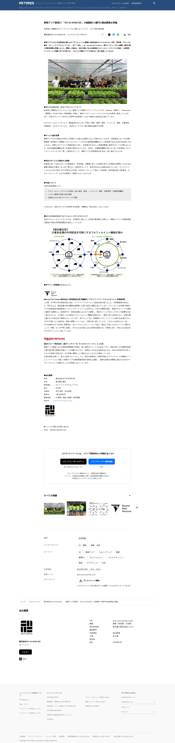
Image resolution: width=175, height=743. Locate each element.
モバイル (40, 7)
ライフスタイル (94, 7)
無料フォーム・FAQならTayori (95, 702)
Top (20, 7)
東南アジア (90, 552)
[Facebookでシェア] (114, 35)
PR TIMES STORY (52, 697)
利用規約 (62, 736)
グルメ (114, 7)
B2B (103, 563)
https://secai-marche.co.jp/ (63, 401)
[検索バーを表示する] (154, 3)
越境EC (82, 557)
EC (80, 552)
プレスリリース (34, 602)
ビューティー (68, 7)
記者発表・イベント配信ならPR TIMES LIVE (61, 706)
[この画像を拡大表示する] (54, 508)
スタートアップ (105, 552)
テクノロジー (29, 7)
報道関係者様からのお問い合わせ (78, 736)
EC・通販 (83, 545)
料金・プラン (23, 704)
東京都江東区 (82, 569)
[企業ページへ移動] (26, 628)
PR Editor (50, 719)
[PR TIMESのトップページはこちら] (47, 3)
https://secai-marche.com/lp (123, 621)
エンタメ (57, 7)
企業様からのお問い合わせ (101, 736)
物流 (80, 563)
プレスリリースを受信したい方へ (30, 709)
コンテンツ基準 (51, 736)
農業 (118, 552)
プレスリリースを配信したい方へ (30, 713)
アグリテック (92, 563)
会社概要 (22, 736)
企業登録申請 (136, 3)
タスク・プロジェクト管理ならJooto (97, 697)
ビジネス (106, 7)
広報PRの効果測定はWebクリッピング (59, 715)
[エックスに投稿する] (109, 35)
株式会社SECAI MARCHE (53, 602)
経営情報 (82, 538)
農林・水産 (95, 545)
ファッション (81, 7)
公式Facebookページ (128, 697)
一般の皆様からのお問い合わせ (123, 736)
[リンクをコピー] (129, 35)
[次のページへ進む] (136, 507)
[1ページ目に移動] (129, 495)
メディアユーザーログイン (73, 462)
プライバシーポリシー (35, 736)
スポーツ (122, 7)
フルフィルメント (96, 557)
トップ (23, 602)
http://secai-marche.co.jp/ (86, 574)
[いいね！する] (102, 35)
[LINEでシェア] (118, 35)
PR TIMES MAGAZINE (54, 710)
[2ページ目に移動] (130, 495)
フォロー (25, 652)
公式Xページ (125, 707)
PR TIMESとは (24, 700)
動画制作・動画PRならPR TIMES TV (58, 702)
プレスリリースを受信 (120, 3)
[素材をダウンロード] (125, 35)
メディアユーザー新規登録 (102, 462)
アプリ (48, 7)
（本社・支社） (95, 569)
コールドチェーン (115, 557)
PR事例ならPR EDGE (92, 706)
